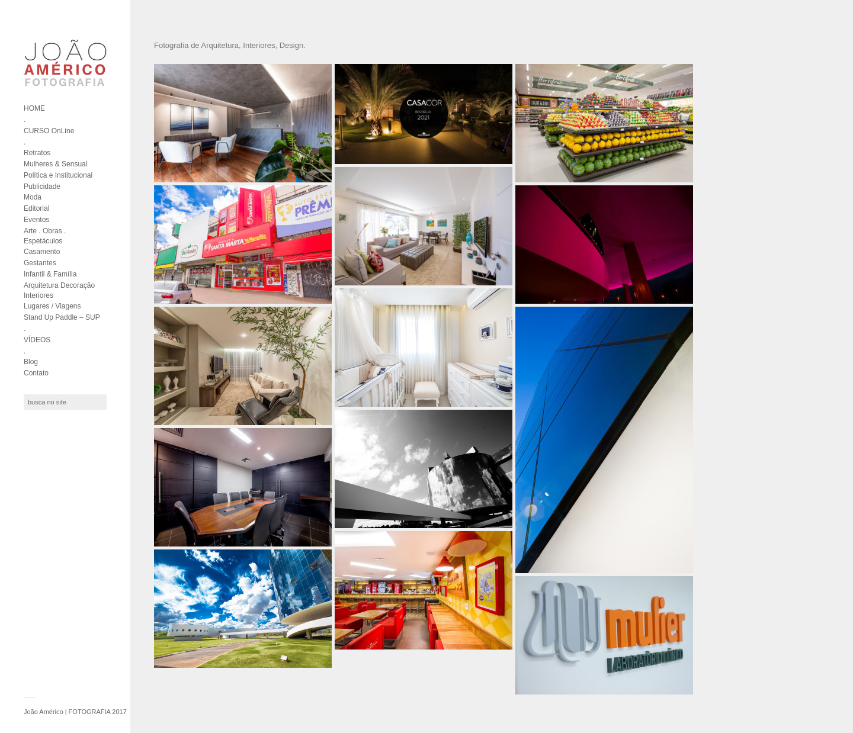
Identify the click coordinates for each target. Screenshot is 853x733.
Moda (32, 197)
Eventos (36, 220)
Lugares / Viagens (52, 306)
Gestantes (40, 263)
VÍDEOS (37, 340)
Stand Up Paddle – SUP (62, 317)
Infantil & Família (50, 274)
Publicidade (42, 186)
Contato (36, 373)
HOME (34, 108)
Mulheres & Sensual (55, 164)
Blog (31, 362)
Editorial (36, 208)
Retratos (37, 153)
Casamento (42, 251)
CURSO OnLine (49, 131)
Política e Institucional (58, 175)
